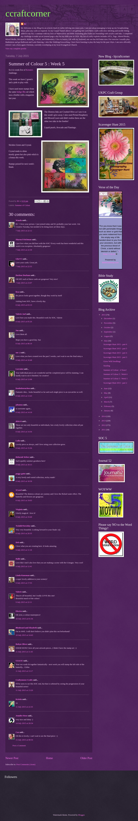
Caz (17, 732)
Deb (17, 542)
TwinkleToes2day (23, 526)
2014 (104, 416)
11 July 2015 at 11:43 (24, 652)
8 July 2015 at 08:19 (24, 344)
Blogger (81, 815)
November (108, 323)
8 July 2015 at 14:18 (24, 412)
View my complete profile (15, 49)
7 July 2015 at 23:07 (24, 283)
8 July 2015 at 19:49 (24, 517)
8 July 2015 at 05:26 (24, 322)
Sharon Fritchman (23, 239)
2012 (104, 425)
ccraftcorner (27, 13)
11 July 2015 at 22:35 (24, 707)
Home (49, 758)
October (107, 327)
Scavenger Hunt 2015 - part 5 (115, 348)
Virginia (19, 509)
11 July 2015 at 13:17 (24, 671)
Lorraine (20, 369)
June (106, 388)
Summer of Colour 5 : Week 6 (115, 374)
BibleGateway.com (110, 262)
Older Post (86, 758)
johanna (19, 405)
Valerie (19, 592)
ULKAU (19, 661)
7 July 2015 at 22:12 (24, 231)
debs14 (19, 421)
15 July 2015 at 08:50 (24, 740)
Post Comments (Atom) (25, 764)
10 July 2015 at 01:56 (24, 619)
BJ (25, 24)
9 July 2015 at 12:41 (24, 566)
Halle (18, 559)
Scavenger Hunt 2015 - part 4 (115, 353)
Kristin (19, 699)
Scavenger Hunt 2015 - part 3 (115, 357)
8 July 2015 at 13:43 (24, 396)
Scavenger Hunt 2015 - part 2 (115, 383)
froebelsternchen (23, 388)
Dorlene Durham (23, 275)
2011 (104, 430)
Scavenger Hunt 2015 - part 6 (115, 344)
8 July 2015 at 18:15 (24, 465)
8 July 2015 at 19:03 (24, 500)
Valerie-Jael (21, 314)
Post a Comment (19, 746)
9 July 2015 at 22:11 (24, 602)
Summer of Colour (22, 205)
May (106, 393)
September (108, 332)
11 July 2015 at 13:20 (24, 690)
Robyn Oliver (21, 644)
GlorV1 (19, 259)
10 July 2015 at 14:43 (24, 635)
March (107, 402)
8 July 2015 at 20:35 (24, 533)
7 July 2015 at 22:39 (24, 250)
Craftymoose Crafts (24, 680)
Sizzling (106, 366)
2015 (104, 315)
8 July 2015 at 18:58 (24, 481)
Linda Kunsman (23, 575)
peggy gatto (20, 474)
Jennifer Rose (21, 716)
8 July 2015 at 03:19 (24, 305)
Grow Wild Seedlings (112, 361)
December (108, 318)
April (106, 397)
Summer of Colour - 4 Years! (115, 370)
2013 (104, 421)
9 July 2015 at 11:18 (24, 550)
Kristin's (29, 70)
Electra (19, 611)
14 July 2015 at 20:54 (24, 723)
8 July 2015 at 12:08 (24, 379)
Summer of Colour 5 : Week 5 (115, 379)
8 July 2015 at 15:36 (24, 448)
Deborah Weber (22, 457)
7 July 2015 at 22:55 (24, 266)
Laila (18, 441)
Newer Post (11, 758)
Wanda (19, 220)
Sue (17, 330)
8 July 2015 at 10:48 (24, 360)
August (107, 336)
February (108, 406)
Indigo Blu (21, 92)
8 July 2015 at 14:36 (24, 432)
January (107, 411)
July (106, 341)
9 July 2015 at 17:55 (24, 583)
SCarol (19, 490)
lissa (17, 292)
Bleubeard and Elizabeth (26, 628)
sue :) (18, 353)
